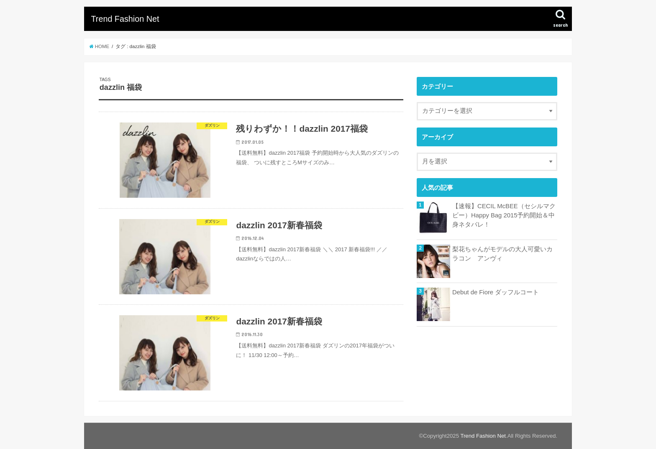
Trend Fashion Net (125, 18)
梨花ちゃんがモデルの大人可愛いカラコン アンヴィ (502, 254)
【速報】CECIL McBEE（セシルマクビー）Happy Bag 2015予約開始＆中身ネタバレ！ (504, 215)
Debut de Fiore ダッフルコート (495, 292)
